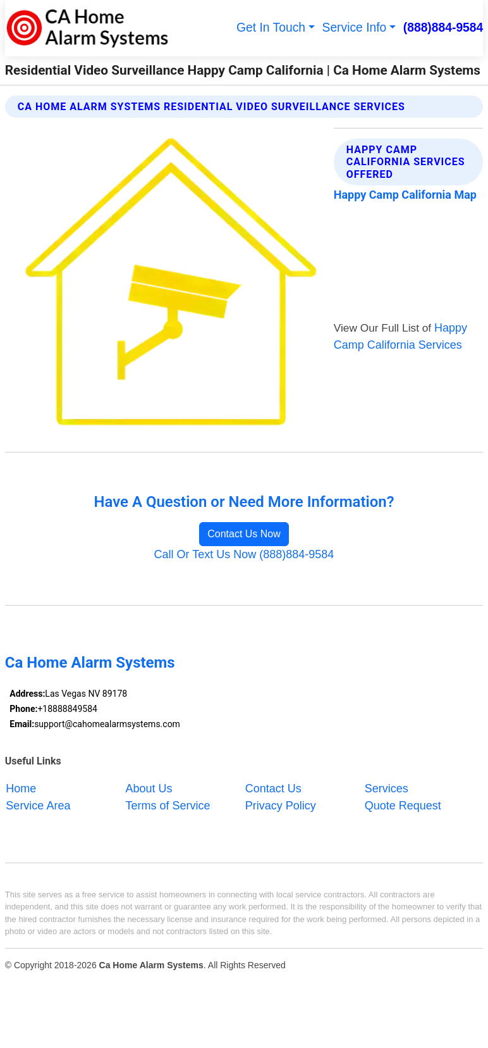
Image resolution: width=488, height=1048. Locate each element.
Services (386, 788)
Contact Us (273, 788)
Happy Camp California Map (405, 194)
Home (21, 788)
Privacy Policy (280, 805)
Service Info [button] (354, 27)
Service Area (38, 805)
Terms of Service (168, 805)
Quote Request (403, 805)
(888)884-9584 (443, 27)
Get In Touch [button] (270, 27)
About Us (149, 788)
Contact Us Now (244, 533)
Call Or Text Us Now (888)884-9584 (244, 554)
